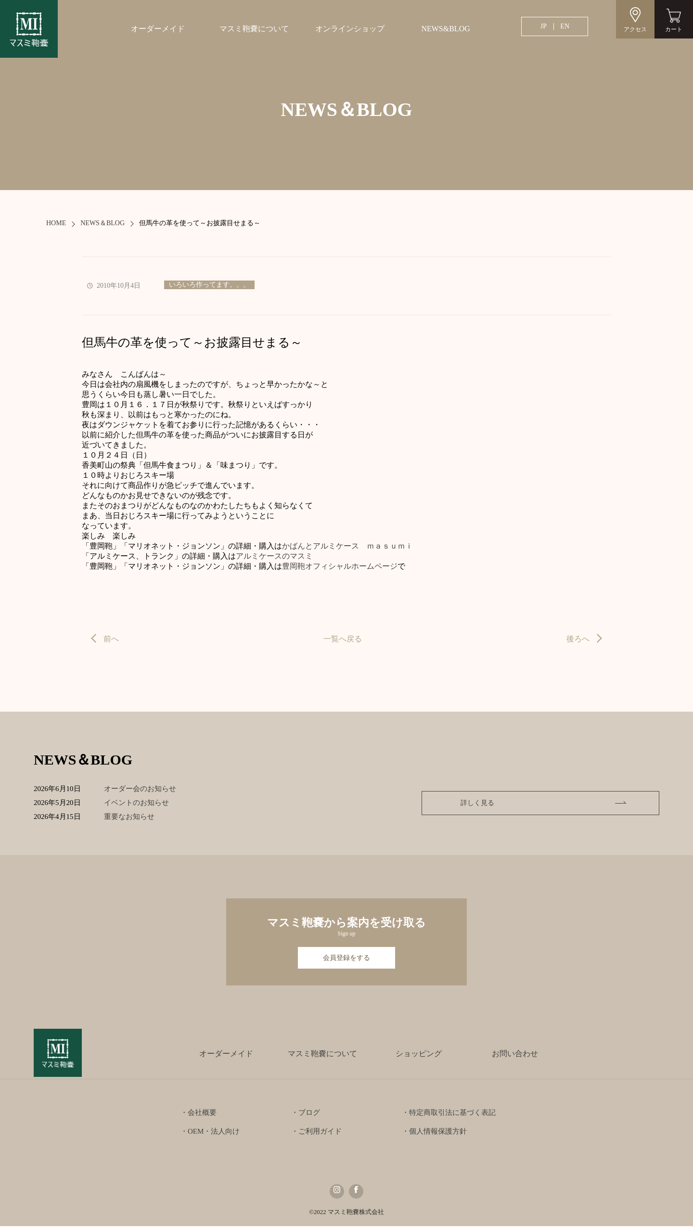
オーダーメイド (158, 29)
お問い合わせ (515, 1054)
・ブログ (305, 1113)
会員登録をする (346, 958)
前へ (111, 639)
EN (564, 26)
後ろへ (578, 639)
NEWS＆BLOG (102, 223)
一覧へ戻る (342, 639)
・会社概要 (198, 1113)
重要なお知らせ (136, 816)
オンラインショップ (350, 29)
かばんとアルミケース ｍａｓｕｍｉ (347, 546)
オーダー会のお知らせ (147, 788)
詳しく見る (593, 802)
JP (543, 26)
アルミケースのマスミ (274, 556)
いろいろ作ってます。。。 (209, 284)
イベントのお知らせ (143, 802)
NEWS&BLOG (445, 29)
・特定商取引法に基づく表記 (449, 1113)
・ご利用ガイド (316, 1132)
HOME (56, 223)
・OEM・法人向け (210, 1132)
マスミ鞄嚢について (254, 29)
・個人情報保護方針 (434, 1132)
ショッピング (419, 1054)
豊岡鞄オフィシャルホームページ (340, 566)
